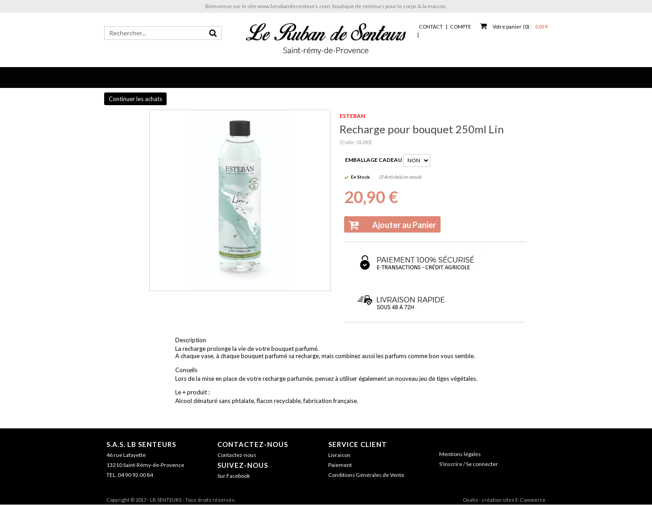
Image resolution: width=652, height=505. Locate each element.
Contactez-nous (252, 444)
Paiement (340, 464)
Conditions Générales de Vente (366, 474)
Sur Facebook (233, 475)
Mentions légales (460, 454)
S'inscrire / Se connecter (468, 464)
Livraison (339, 455)
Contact (431, 26)
